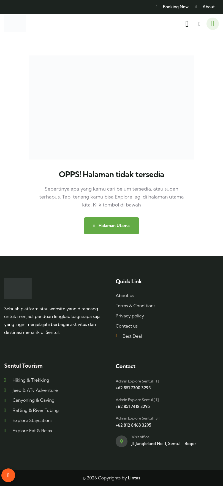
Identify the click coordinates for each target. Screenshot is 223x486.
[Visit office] (121, 441)
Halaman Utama (111, 225)
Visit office (140, 436)
